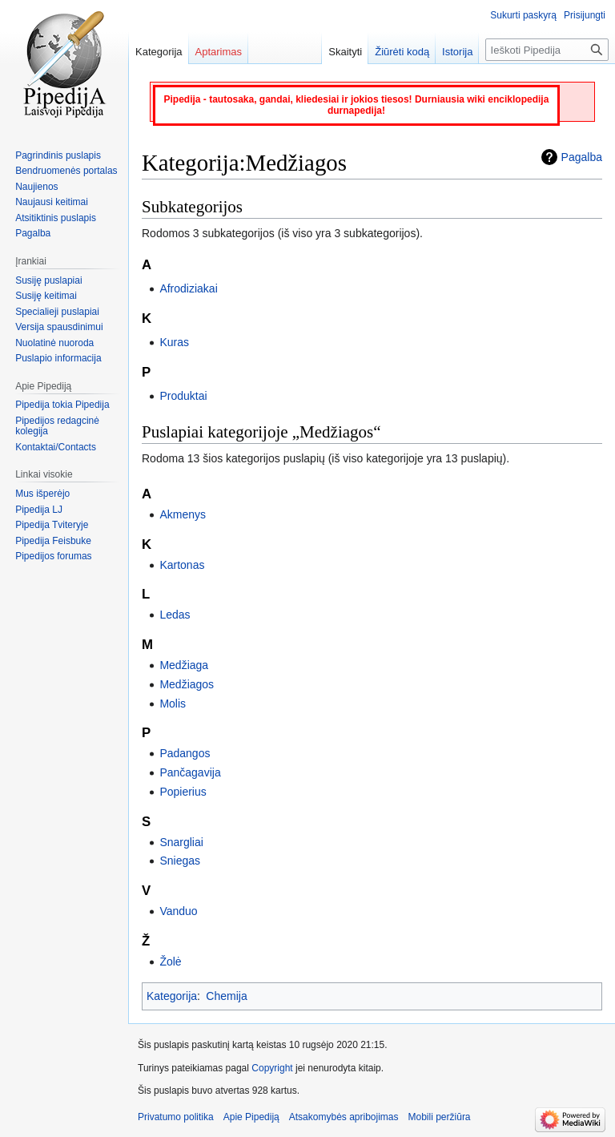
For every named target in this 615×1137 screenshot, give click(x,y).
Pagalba (581, 157)
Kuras (174, 342)
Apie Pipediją (251, 1117)
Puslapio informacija (58, 358)
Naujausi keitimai (51, 202)
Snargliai (181, 842)
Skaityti (345, 52)
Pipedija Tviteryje (51, 524)
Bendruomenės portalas (66, 170)
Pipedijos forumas (53, 556)
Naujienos (36, 186)
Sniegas (179, 860)
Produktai (183, 395)
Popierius (182, 791)
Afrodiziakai (188, 288)
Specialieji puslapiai (57, 311)
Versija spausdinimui (58, 327)
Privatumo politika (176, 1117)
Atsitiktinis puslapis (55, 218)
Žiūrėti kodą (402, 52)
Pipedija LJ (38, 509)
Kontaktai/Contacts (55, 447)
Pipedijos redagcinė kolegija (57, 426)
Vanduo (178, 911)
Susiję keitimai (46, 295)
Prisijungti (584, 15)
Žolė (170, 961)
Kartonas (181, 564)
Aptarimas (219, 52)
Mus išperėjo (42, 493)
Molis (172, 703)
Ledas (174, 614)
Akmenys (182, 514)
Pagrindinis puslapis (58, 155)
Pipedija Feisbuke (53, 540)
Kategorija (172, 996)
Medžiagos (186, 684)
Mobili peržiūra (439, 1117)
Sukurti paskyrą (523, 15)
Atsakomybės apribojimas (344, 1117)
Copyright (271, 1068)
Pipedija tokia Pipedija (62, 404)
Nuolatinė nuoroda (54, 343)
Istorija (457, 52)
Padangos (184, 753)
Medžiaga (183, 665)
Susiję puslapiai (48, 280)
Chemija (226, 996)
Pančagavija (189, 772)
